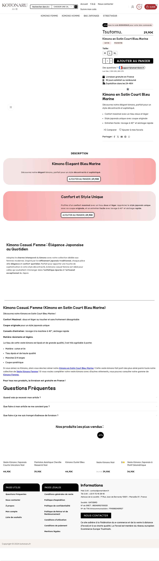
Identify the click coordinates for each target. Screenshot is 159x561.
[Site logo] (15, 6)
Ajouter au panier (133, 61)
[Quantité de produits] (107, 61)
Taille (105, 48)
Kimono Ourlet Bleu (75, 462)
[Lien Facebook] (114, 137)
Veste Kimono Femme (27, 371)
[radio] (105, 53)
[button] (96, 515)
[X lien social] (118, 137)
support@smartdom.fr (133, 68)
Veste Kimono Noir (105, 462)
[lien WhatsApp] (129, 137)
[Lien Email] (121, 137)
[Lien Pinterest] (125, 137)
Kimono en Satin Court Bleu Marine (76, 368)
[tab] (79, 153)
